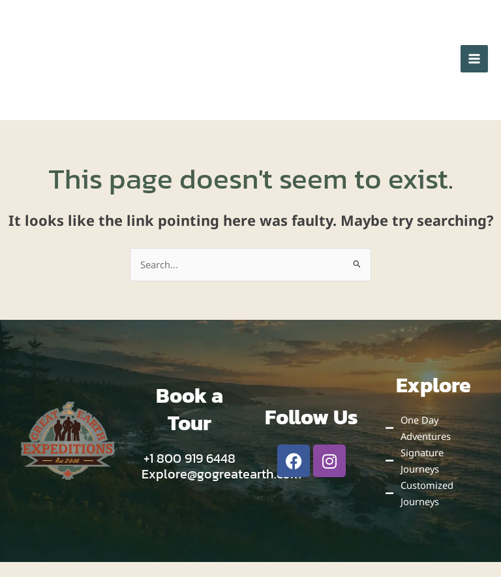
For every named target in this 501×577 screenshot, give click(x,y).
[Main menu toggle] (474, 68)
